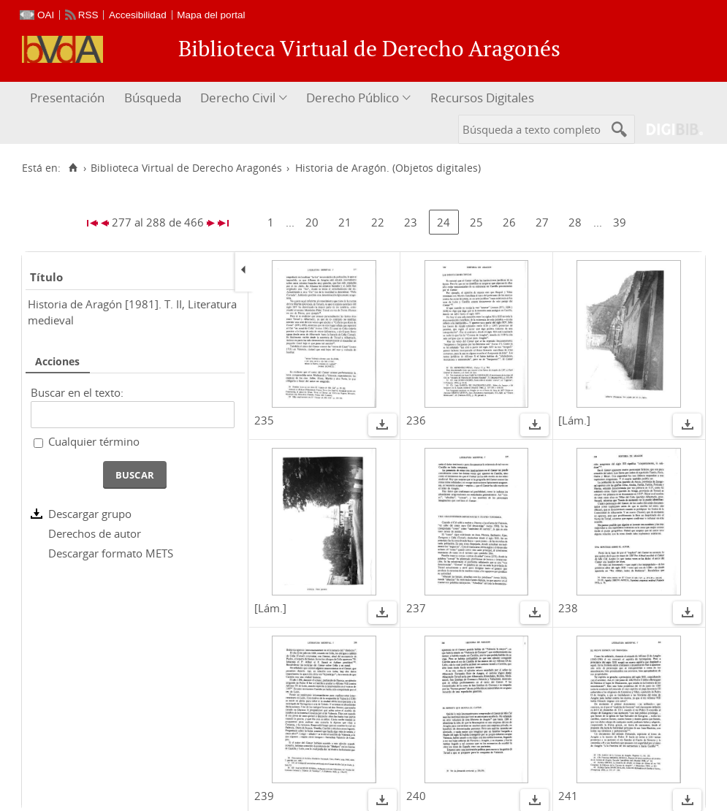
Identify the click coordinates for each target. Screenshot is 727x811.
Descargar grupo (90, 513)
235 (264, 420)
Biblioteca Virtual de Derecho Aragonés (186, 168)
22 (377, 222)
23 (410, 222)
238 (568, 608)
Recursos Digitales (482, 97)
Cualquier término (94, 441)
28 (575, 222)
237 (416, 608)
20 (312, 222)
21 (344, 222)
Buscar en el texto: (77, 392)
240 (416, 795)
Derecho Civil (237, 97)
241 (568, 795)
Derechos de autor (94, 533)
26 (509, 222)
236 (416, 420)
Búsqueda (152, 97)
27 (542, 222)
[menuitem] (69, 98)
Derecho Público (352, 97)
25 (476, 222)
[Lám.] (574, 420)
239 (264, 795)
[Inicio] (72, 168)
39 (619, 222)
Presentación (67, 97)
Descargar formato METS (110, 553)
